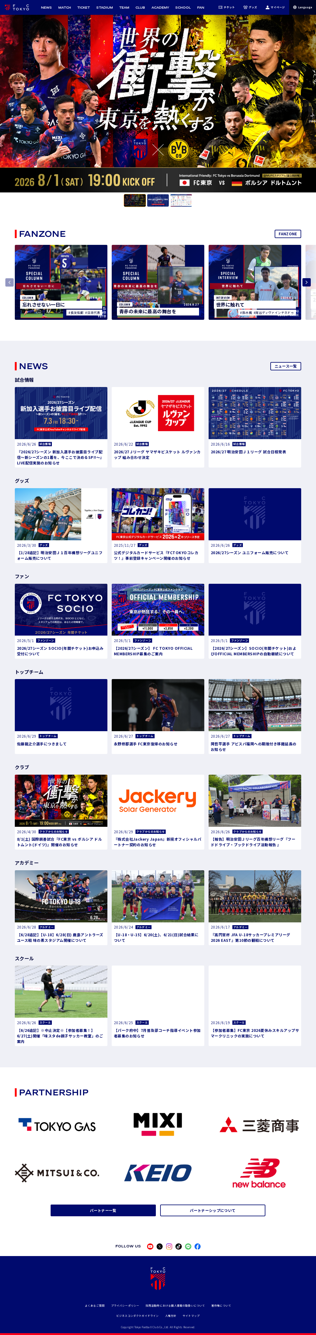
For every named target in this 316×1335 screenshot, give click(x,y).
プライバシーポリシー (125, 1305)
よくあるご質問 (95, 1305)
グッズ (250, 7)
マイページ (275, 7)
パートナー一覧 (103, 1210)
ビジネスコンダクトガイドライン (137, 1315)
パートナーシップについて (212, 1210)
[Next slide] (306, 282)
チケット (226, 7)
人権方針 (171, 1315)
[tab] (135, 200)
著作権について (221, 1305)
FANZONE (288, 233)
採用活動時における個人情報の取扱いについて (175, 1305)
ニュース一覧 (286, 366)
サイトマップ (191, 1315)
